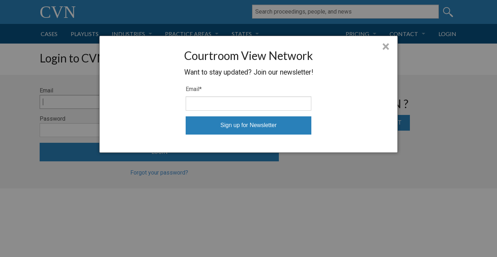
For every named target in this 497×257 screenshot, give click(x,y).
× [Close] (386, 47)
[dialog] (248, 94)
